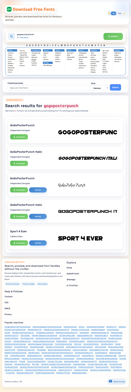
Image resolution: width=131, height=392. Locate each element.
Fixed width (71, 57)
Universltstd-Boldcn (91, 344)
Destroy (10, 70)
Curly (9, 62)
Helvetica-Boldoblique (85, 358)
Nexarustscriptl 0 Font (25, 373)
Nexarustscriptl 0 (102, 367)
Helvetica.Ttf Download (55, 347)
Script (81, 50)
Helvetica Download (86, 367)
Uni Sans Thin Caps (54, 361)
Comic (10, 55)
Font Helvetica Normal (63, 344)
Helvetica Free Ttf (65, 370)
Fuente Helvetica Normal (44, 373)
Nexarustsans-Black (115, 347)
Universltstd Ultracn (17, 355)
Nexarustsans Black (71, 361)
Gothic (58, 50)
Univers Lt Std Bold (80, 350)
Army (104, 68)
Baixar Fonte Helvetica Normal (59, 350)
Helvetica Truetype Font (14, 370)
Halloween (117, 57)
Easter (116, 55)
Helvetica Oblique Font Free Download (34, 367)
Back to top (117, 381)
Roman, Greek (34, 60)
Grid (21, 63)
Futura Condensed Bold (36, 361)
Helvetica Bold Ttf (35, 329)
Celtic (57, 57)
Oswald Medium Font (72, 355)
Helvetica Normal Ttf (89, 361)
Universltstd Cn (88, 355)
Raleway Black (61, 341)
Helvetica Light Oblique (53, 355)
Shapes (93, 72)
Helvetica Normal (70, 327)
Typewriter (23, 55)
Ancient (93, 59)
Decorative (23, 53)
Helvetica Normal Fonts (26, 350)
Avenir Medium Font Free (98, 350)
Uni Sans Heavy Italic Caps (97, 364)
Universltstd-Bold (21, 347)
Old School (11, 59)
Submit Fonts (73, 273)
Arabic (34, 55)
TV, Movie (106, 61)
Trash (81, 62)
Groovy (10, 57)
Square (45, 53)
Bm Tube (35, 364)
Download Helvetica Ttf (84, 353)
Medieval (58, 53)
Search (113, 36)
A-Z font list (72, 285)
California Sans (100, 347)
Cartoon (10, 53)
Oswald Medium (101, 353)
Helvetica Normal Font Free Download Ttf (57, 353)
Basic (69, 50)
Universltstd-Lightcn (77, 341)
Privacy (8, 314)
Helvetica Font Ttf (11, 335)
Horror (10, 72)
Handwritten (83, 57)
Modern (57, 55)
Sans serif (70, 53)
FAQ (6, 302)
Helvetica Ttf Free (63, 373)
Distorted (11, 68)
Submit (115, 87)
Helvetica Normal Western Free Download (40, 370)
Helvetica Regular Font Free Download (47, 327)
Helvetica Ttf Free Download (32, 358)
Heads (105, 57)
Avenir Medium (116, 367)
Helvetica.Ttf (111, 327)
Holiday (117, 50)
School (81, 55)
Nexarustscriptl (117, 332)
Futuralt (22, 361)
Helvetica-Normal (115, 338)
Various (22, 66)
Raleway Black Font (34, 355)
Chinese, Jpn (36, 53)
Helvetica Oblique (11, 338)
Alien (92, 53)
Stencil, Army (24, 57)
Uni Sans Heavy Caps (67, 335)
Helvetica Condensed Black (100, 370)
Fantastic (94, 66)
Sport (104, 55)
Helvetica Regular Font (22, 341)
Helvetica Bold (33, 353)
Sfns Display (25, 335)
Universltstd (84, 332)
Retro (21, 59)
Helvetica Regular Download (43, 341)
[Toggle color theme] (116, 13)
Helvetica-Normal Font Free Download (59, 358)
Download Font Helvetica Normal (93, 338)
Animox (81, 327)
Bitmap (46, 62)
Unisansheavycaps (37, 347)
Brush (81, 59)
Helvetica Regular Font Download (44, 335)
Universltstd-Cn (116, 335)
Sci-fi (45, 57)
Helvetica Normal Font (70, 338)
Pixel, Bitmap (47, 65)
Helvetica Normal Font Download (48, 338)
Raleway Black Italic (79, 373)
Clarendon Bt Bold (81, 370)
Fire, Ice (22, 51)
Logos (105, 63)
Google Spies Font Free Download (17, 327)
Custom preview (15, 83)
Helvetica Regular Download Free (63, 367)
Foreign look (36, 50)
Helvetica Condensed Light (106, 355)
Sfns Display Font (27, 338)
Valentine (117, 53)
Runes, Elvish (95, 62)
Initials (22, 61)
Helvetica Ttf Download (80, 329)
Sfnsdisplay (41, 350)
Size (93, 83)
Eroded (10, 66)
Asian (92, 57)
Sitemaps (71, 279)
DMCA (7, 308)
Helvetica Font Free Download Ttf (56, 329)
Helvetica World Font (22, 364)
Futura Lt (8, 341)
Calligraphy (83, 53)
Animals (93, 55)
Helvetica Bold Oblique (95, 327)
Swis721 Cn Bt (10, 350)
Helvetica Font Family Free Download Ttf (102, 341)
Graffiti (81, 64)
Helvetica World (107, 344)
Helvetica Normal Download (15, 344)
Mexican (34, 57)
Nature (105, 53)
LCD (44, 55)
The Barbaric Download (45, 332)
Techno (46, 50)
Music (105, 70)
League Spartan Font (84, 335)
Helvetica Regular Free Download (40, 344)
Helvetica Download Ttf (100, 332)
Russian (34, 63)
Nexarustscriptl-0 (101, 335)
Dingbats (94, 50)
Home (69, 267)
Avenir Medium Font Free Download (79, 347)
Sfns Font (77, 344)
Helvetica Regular (98, 329)
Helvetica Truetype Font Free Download (56, 364)
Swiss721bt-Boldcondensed (106, 358)
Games (93, 70)
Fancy (10, 50)
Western (10, 64)
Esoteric (93, 64)
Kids (104, 59)
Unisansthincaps (79, 364)
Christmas (117, 59)
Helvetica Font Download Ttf (66, 332)
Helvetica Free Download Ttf (23, 332)
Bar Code (106, 51)
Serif (68, 55)
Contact (9, 296)
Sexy (104, 66)
